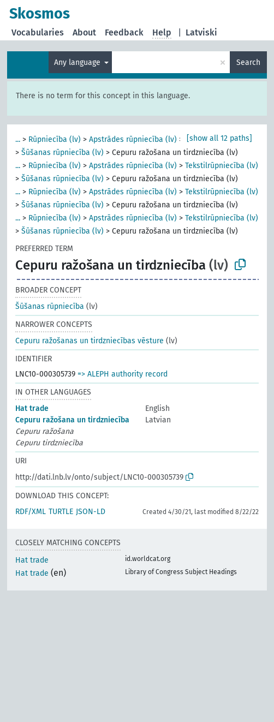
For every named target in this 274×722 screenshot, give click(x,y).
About (84, 32)
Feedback (124, 32)
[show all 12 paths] (219, 138)
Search (248, 62)
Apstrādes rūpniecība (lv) (133, 139)
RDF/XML (30, 511)
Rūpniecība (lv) (54, 139)
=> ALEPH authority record (123, 374)
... (17, 139)
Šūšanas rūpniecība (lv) (62, 152)
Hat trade (32, 408)
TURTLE (61, 511)
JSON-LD (90, 511)
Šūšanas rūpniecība (49, 306)
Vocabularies (37, 32)
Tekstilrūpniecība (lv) (221, 165)
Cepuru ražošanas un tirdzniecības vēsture (89, 340)
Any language (78, 62)
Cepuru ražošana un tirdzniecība (72, 420)
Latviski (201, 32)
